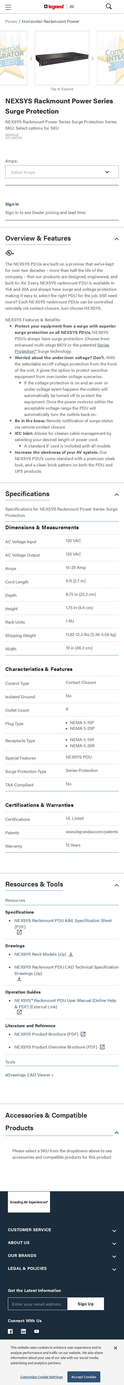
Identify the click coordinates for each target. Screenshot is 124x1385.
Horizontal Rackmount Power (50, 21)
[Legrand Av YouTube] (36, 1331)
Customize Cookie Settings (41, 1376)
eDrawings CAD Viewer (29, 1075)
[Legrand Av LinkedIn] (23, 1331)
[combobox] (62, 171)
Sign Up (85, 1304)
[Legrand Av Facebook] (10, 1331)
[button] (8, 7)
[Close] (115, 1348)
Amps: (11, 161)
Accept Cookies (83, 1376)
